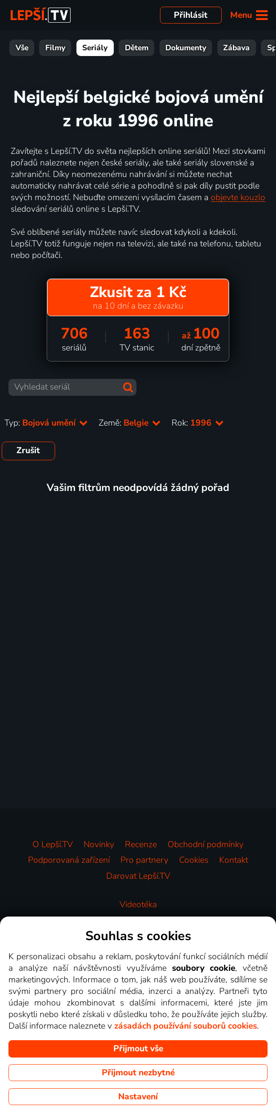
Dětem (136, 48)
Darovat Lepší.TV (138, 876)
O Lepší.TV (52, 844)
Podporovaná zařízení (69, 860)
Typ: (46, 423)
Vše (22, 48)
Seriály (95, 48)
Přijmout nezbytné (138, 1072)
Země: (130, 423)
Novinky (99, 844)
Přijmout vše (138, 1048)
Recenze (141, 844)
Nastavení (138, 1096)
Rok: (198, 423)
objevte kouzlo (238, 197)
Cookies (193, 860)
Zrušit (28, 450)
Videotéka (138, 904)
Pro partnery (144, 860)
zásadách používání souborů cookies (185, 1026)
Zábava (236, 48)
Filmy (55, 48)
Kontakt (233, 860)
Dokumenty (185, 48)
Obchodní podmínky (206, 844)
